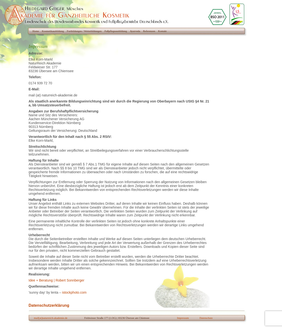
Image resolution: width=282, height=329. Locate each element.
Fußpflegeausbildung (116, 31)
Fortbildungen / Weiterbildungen (84, 31)
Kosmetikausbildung (53, 31)
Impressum (183, 317)
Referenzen (149, 31)
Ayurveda (135, 31)
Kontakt (162, 31)
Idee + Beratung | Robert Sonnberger (56, 280)
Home (35, 31)
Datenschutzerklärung (49, 305)
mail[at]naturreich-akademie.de (50, 317)
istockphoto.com (74, 292)
